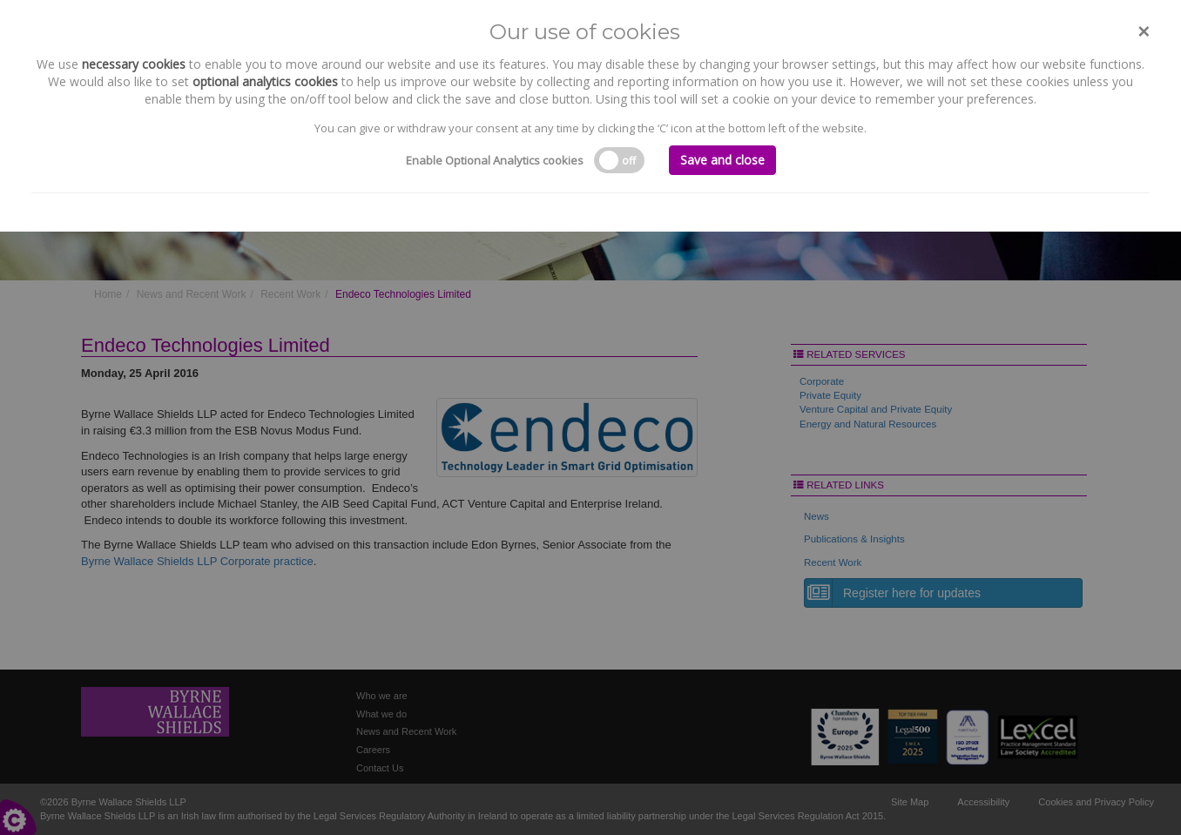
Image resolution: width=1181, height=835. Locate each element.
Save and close (722, 160)
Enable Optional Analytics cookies (495, 160)
